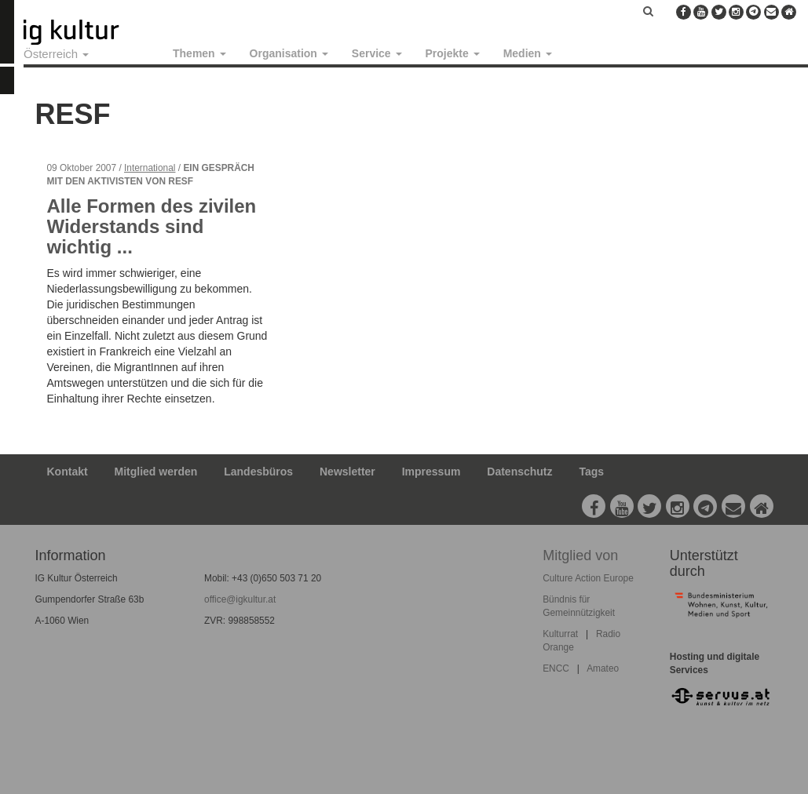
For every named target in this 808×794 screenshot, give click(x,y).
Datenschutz (519, 471)
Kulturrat (560, 633)
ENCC (556, 668)
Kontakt (67, 471)
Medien (527, 53)
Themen (199, 53)
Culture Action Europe (588, 578)
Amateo (603, 668)
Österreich (56, 53)
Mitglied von (580, 555)
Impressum (431, 471)
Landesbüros (258, 471)
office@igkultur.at (240, 599)
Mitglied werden (156, 471)
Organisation (289, 53)
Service (377, 53)
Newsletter (347, 471)
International (149, 167)
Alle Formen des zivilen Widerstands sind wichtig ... (152, 226)
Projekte (453, 53)
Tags (591, 471)
